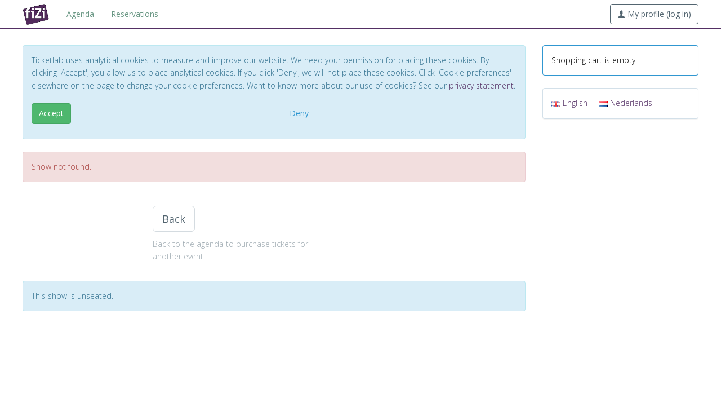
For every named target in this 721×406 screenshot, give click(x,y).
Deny (299, 113)
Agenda (80, 13)
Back (173, 219)
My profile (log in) (654, 13)
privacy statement (481, 85)
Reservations (134, 13)
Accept (51, 113)
